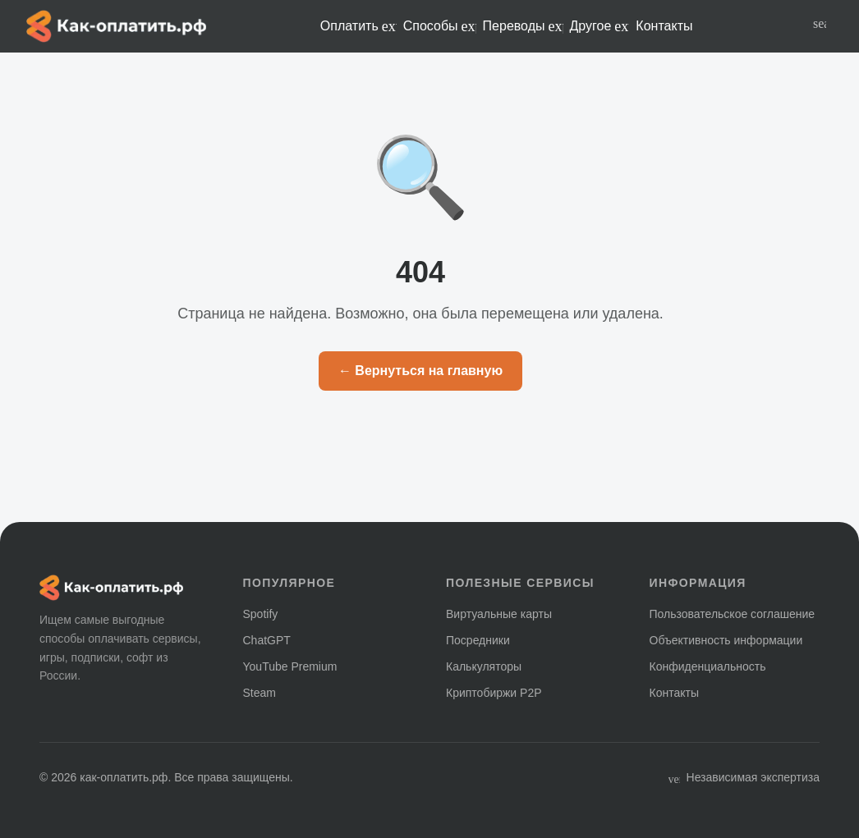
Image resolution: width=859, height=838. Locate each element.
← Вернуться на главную (420, 371)
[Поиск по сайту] (819, 26)
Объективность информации (726, 640)
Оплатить (358, 26)
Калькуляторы (483, 666)
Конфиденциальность (708, 666)
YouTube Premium (290, 666)
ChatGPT (267, 640)
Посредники (478, 640)
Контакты (664, 26)
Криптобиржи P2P (494, 692)
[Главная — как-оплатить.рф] (116, 26)
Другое (600, 26)
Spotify (260, 613)
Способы (439, 26)
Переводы (523, 26)
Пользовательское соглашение (732, 613)
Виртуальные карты (499, 613)
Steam (259, 692)
